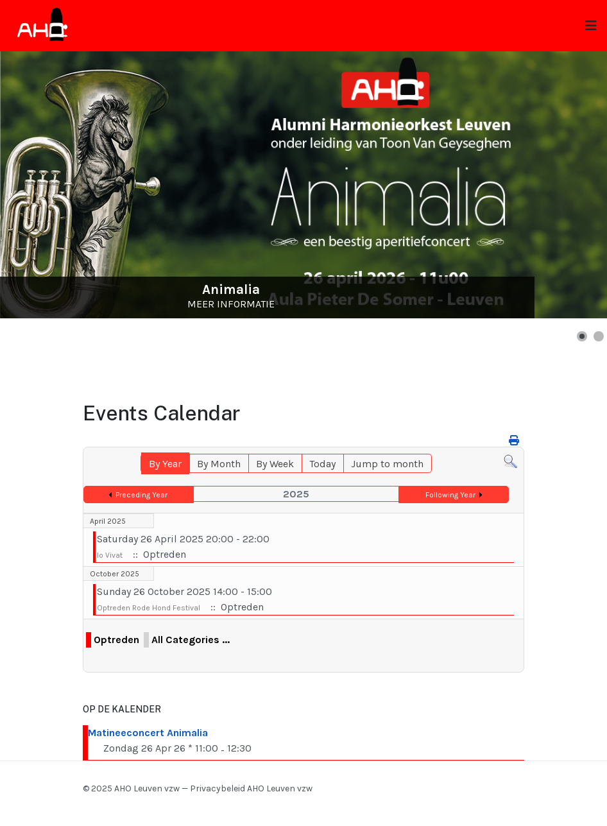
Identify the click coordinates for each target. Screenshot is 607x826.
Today (322, 464)
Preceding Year (141, 494)
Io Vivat (110, 555)
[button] (582, 336)
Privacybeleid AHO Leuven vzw (251, 788)
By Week (275, 464)
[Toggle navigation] (591, 26)
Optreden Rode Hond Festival (148, 607)
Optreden (116, 639)
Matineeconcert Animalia (148, 733)
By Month (219, 464)
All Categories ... (190, 639)
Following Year (450, 494)
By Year (165, 464)
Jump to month (387, 464)
